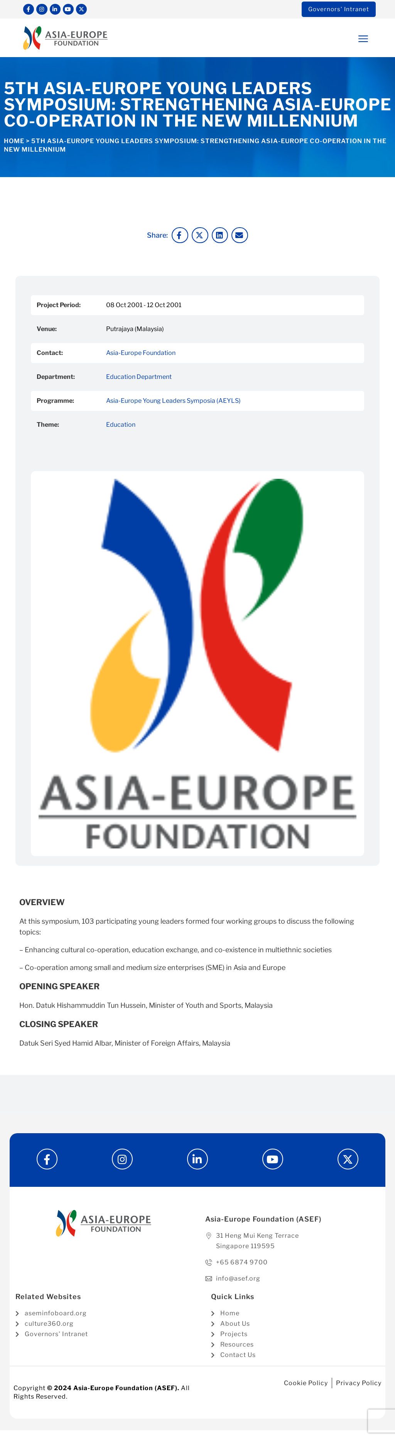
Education (120, 426)
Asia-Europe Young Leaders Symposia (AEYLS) (173, 402)
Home (14, 142)
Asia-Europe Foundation (141, 354)
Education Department (139, 378)
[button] (348, 40)
